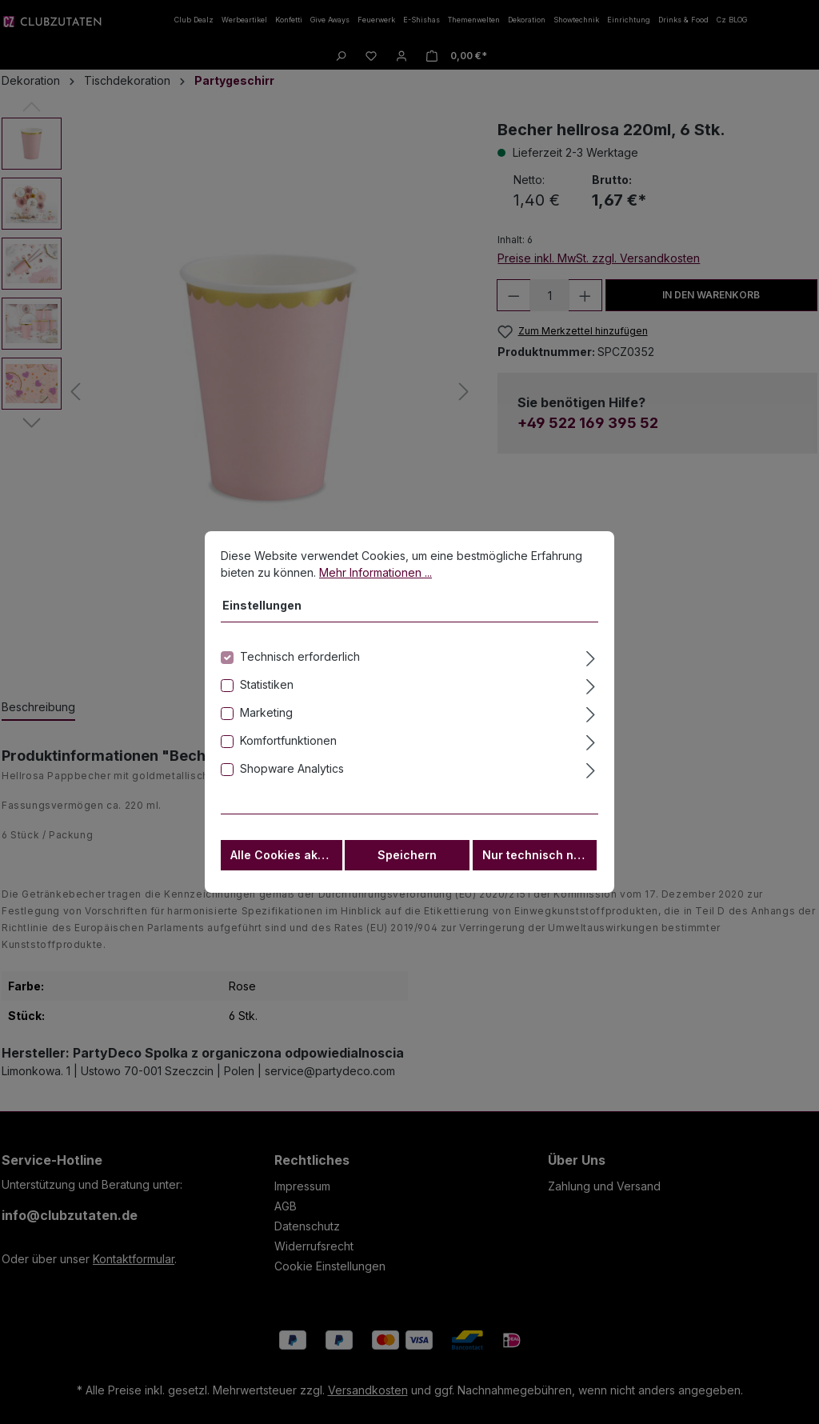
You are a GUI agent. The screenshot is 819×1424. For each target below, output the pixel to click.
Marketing (266, 715)
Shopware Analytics (292, 771)
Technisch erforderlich (300, 659)
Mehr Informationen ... (375, 575)
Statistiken (267, 687)
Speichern (407, 858)
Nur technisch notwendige (539, 858)
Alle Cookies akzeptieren (286, 858)
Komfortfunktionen (288, 743)
